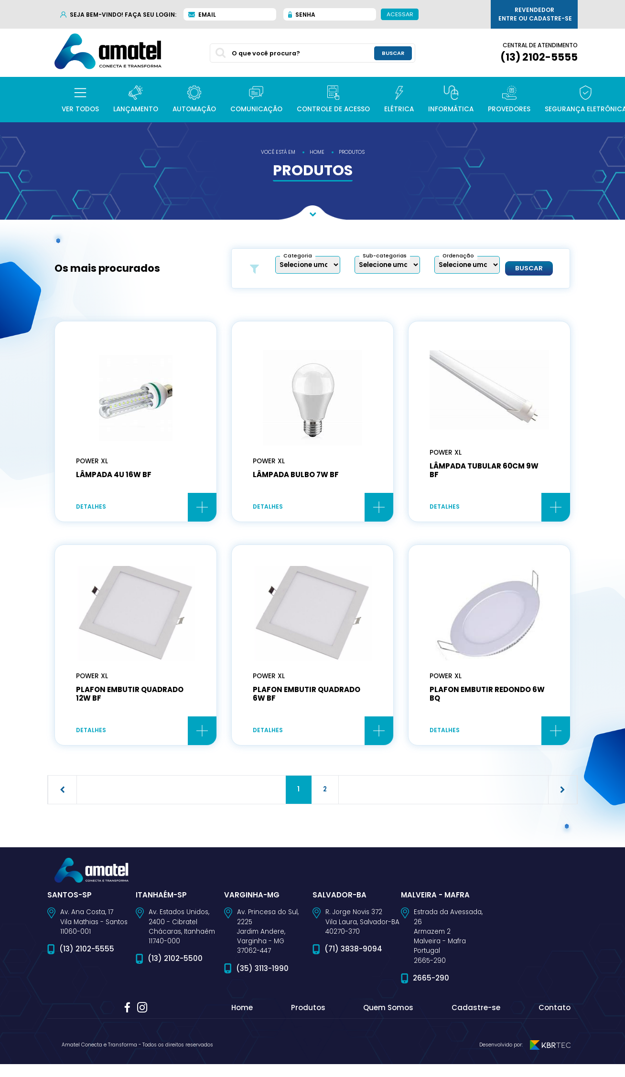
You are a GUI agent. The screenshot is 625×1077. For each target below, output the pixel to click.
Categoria (297, 255)
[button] (80, 99)
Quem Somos (388, 1010)
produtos (352, 152)
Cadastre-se (476, 1010)
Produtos (308, 1010)
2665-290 (431, 980)
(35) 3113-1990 (262, 970)
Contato (555, 1010)
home (317, 152)
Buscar (529, 268)
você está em (278, 152)
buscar (393, 52)
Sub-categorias (385, 255)
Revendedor (535, 14)
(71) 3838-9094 (353, 951)
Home (242, 1010)
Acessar (400, 14)
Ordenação (458, 255)
